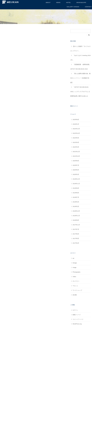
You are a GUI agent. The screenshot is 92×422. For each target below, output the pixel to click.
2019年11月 (76, 183)
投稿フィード (77, 314)
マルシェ (75, 285)
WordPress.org (77, 324)
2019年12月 (76, 179)
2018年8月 (76, 220)
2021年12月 (76, 151)
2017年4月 (76, 243)
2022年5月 (76, 138)
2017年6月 (76, 234)
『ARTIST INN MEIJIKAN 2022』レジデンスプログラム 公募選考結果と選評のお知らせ (80, 91)
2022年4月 (76, 142)
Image (74, 267)
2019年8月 (76, 192)
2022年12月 (76, 128)
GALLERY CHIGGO (73, 6)
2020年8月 (76, 160)
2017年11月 (76, 224)
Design (75, 263)
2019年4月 (76, 202)
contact (88, 6)
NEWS (58, 2)
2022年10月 (76, 133)
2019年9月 (76, 188)
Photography (76, 272)
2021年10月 (76, 156)
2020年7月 (76, 165)
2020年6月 (76, 170)
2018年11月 (76, 215)
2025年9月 (76, 119)
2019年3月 (76, 206)
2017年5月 (76, 238)
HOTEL (68, 2)
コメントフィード (78, 319)
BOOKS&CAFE (81, 2)
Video (74, 276)
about (48, 2)
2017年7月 (76, 229)
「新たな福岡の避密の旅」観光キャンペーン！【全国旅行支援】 (80, 78)
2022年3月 (76, 147)
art (73, 258)
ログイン (75, 310)
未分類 (75, 295)
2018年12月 (76, 211)
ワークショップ (77, 290)
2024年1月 (76, 124)
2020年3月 (76, 174)
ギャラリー (76, 281)
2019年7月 (76, 197)
